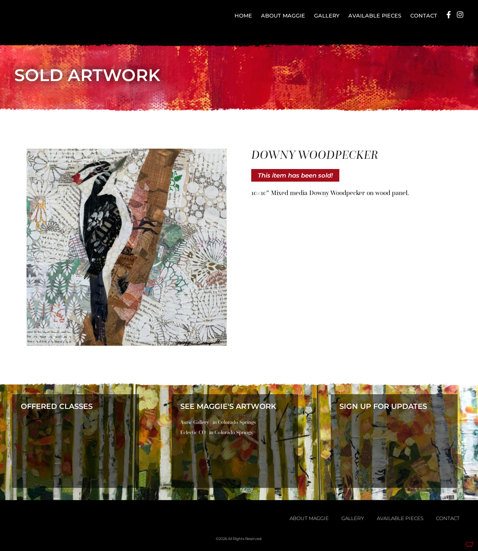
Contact (423, 16)
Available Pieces (374, 16)
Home (243, 16)
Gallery (326, 16)
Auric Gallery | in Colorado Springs (218, 422)
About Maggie (283, 16)
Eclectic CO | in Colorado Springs (216, 432)
